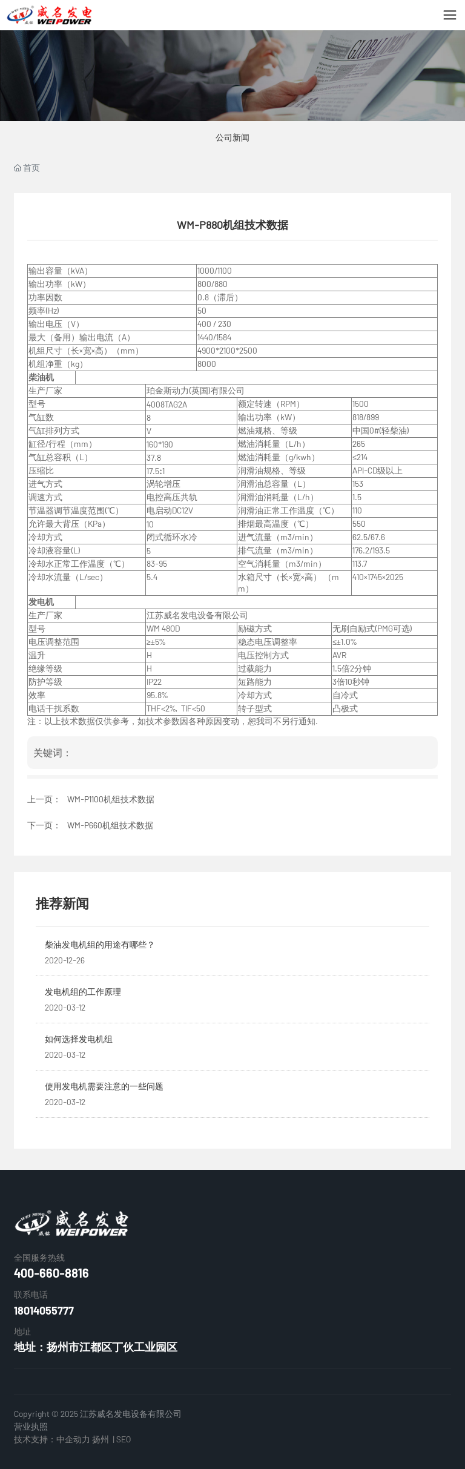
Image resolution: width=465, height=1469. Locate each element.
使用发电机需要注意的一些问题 (104, 1086)
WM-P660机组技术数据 (110, 825)
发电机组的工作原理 (83, 991)
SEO (123, 1439)
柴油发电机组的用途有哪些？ (100, 944)
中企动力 (73, 1439)
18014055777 (44, 1310)
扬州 (100, 1439)
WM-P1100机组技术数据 (110, 799)
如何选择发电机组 (79, 1039)
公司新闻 (232, 137)
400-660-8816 (51, 1273)
